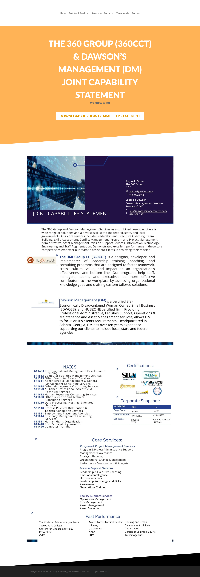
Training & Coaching (78, 13)
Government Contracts (102, 13)
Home (63, 13)
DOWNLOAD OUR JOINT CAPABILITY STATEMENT (100, 116)
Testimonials (122, 13)
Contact (136, 13)
